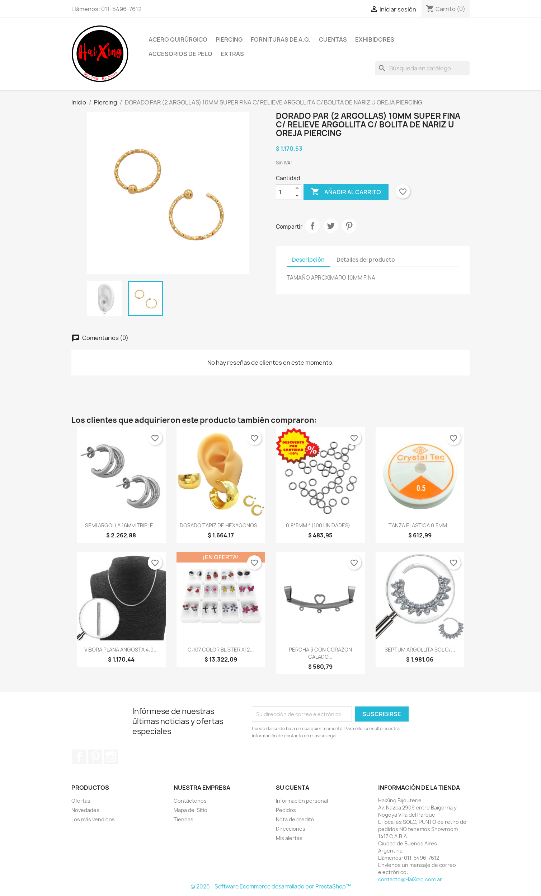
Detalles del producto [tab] (366, 259)
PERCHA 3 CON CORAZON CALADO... (320, 653)
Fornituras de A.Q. (281, 39)
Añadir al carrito (346, 192)
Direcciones (290, 828)
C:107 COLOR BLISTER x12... (221, 649)
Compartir (312, 226)
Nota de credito (295, 819)
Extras (232, 54)
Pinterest (349, 226)
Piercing (229, 39)
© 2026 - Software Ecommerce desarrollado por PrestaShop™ (270, 886)
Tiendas (183, 819)
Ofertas (80, 800)
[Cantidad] (284, 192)
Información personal (302, 800)
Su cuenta (292, 788)
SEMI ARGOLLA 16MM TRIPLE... (121, 525)
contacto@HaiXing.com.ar (410, 879)
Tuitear (331, 226)
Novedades (85, 810)
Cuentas (333, 39)
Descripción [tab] (308, 259)
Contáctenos (190, 800)
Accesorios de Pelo (180, 54)
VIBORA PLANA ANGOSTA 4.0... (121, 649)
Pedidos (286, 810)
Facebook (79, 757)
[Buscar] (422, 68)
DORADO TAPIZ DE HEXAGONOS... (221, 525)
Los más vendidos (93, 819)
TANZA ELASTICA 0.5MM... (420, 525)
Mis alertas (289, 838)
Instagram (111, 757)
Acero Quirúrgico (178, 39)
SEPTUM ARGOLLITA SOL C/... (420, 649)
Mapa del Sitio (190, 810)
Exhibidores (374, 39)
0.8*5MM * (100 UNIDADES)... (320, 525)
